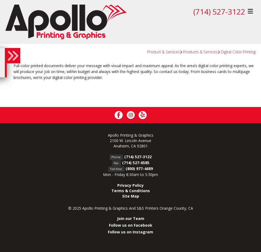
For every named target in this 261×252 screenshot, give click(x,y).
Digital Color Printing (238, 51)
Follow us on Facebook (130, 225)
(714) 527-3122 (219, 11)
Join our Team (130, 218)
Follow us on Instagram (130, 231)
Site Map (130, 196)
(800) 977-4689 (139, 168)
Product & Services (163, 51)
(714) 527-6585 (135, 162)
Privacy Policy (130, 185)
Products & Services (200, 51)
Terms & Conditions (130, 190)
